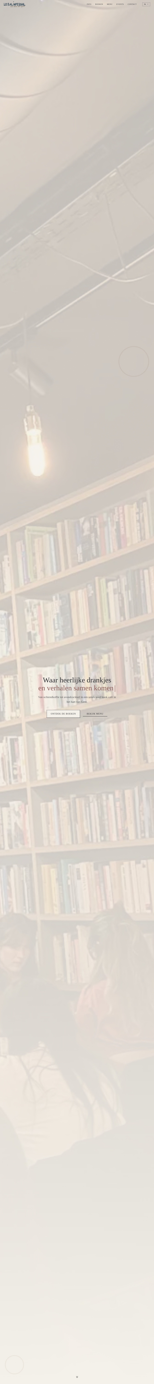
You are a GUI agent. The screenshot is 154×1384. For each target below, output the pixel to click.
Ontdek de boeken (63, 714)
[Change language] (146, 4)
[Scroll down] (77, 1378)
